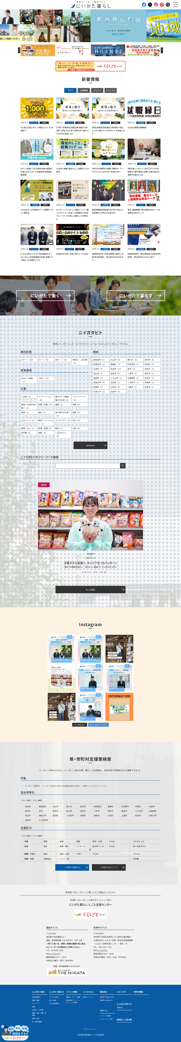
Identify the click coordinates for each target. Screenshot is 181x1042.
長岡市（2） (99, 378)
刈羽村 (109, 815)
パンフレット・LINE (106, 1019)
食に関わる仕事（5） (61, 414)
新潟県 (26, 806)
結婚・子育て (29, 853)
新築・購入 (63, 846)
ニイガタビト (88, 992)
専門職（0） (26, 432)
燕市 (39, 811)
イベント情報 (71, 992)
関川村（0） (133, 359)
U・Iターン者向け (31, 785)
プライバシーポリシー (90, 1029)
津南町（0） (150, 382)
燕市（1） (132, 368)
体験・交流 (28, 858)
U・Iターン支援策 (105, 1016)
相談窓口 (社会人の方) (107, 997)
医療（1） (25, 412)
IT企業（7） (26, 396)
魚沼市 (26, 815)
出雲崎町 (151, 811)
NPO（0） (76, 420)
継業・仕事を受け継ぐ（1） (28, 406)
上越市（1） (133, 387)
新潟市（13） (116, 368)
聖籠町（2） (116, 364)
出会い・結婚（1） (27, 380)
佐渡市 (26, 820)
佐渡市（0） (116, 391)
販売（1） (59, 428)
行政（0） (76, 428)
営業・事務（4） (45, 428)
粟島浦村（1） (100, 359)
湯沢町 (54, 815)
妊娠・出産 (63, 853)
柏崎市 (95, 815)
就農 (76, 841)
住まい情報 (52, 1000)
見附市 (109, 811)
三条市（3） (133, 373)
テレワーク (35, 1003)
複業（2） (42, 432)
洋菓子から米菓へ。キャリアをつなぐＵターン (90, 563)
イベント (97, 90)
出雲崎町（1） (134, 378)
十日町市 (68, 815)
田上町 (67, 811)
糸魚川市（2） (100, 391)
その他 (110, 841)
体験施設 (46, 858)
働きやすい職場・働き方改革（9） (62, 398)
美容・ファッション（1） (45, 422)
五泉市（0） (99, 368)
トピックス (110, 90)
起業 (60, 841)
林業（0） (76, 404)
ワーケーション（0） (44, 398)
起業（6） (76, 412)
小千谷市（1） (117, 378)
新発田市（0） (100, 364)
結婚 (44, 853)
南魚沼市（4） (100, 382)
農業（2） (59, 404)
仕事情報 (84, 90)
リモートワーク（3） (78, 398)
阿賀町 (136, 806)
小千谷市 (137, 811)
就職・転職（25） (46, 404)
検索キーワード (88, 997)
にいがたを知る (54, 997)
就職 (44, 841)
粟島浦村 (41, 806)
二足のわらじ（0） (61, 434)
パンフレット (137, 841)
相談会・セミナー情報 (73, 997)
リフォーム (79, 846)
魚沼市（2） (150, 378)
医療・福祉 (35, 1018)
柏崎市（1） (99, 387)
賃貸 (44, 846)
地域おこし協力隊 (37, 1010)
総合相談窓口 (36, 997)
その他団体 (42, 820)
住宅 (25, 846)
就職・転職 (103, 572)
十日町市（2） (134, 382)
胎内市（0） (150, 359)
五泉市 (150, 806)
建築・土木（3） (28, 428)
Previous (33, 26)
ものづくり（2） (28, 420)
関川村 (67, 806)
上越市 (122, 815)
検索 (122, 465)
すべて (70, 90)
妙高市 (136, 815)
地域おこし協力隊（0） (79, 361)
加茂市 (81, 811)
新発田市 (96, 806)
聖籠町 (109, 806)
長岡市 (122, 811)
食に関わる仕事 (86, 572)
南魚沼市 (41, 815)
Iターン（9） (43, 359)
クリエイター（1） (63, 420)
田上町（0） (99, 373)
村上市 (54, 806)
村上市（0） (116, 359)
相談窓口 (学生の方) (106, 1000)
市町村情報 (138, 992)
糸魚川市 (151, 815)
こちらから (55, 953)
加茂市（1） (116, 373)
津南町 (81, 815)
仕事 (25, 841)
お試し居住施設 (54, 1003)
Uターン (77, 572)
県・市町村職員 (37, 1022)
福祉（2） (42, 412)
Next (148, 26)
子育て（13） (44, 378)
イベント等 (63, 858)
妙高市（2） (150, 387)
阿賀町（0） (150, 364)
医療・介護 (96, 841)
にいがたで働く (38, 992)
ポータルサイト (138, 846)
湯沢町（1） (116, 382)
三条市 (95, 811)
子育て (77, 853)
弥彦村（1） (150, 368)
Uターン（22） (27, 359)
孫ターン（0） (61, 359)
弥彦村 (54, 811)
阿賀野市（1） (134, 364)
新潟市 (95, 572)
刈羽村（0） (116, 387)
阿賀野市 (123, 806)
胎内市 (81, 806)
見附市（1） (150, 373)
